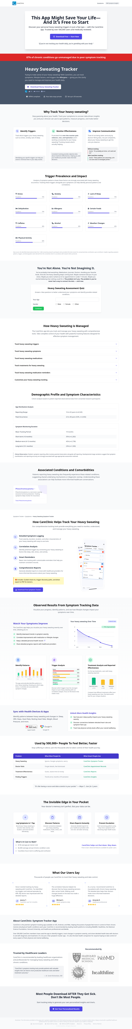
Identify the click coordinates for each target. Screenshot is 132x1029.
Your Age (36, 300)
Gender (35, 304)
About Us (79, 1024)
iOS (56, 925)
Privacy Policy (87, 1024)
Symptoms (100, 3)
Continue (38, 309)
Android (61, 925)
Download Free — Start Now (66, 36)
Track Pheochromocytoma (23, 500)
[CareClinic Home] (18, 3)
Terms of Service (97, 1024)
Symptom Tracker (18, 516)
